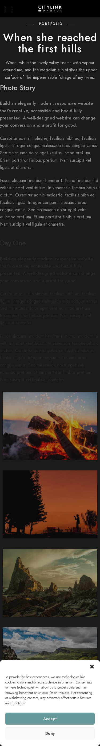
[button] (92, 666)
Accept (50, 718)
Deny (50, 733)
